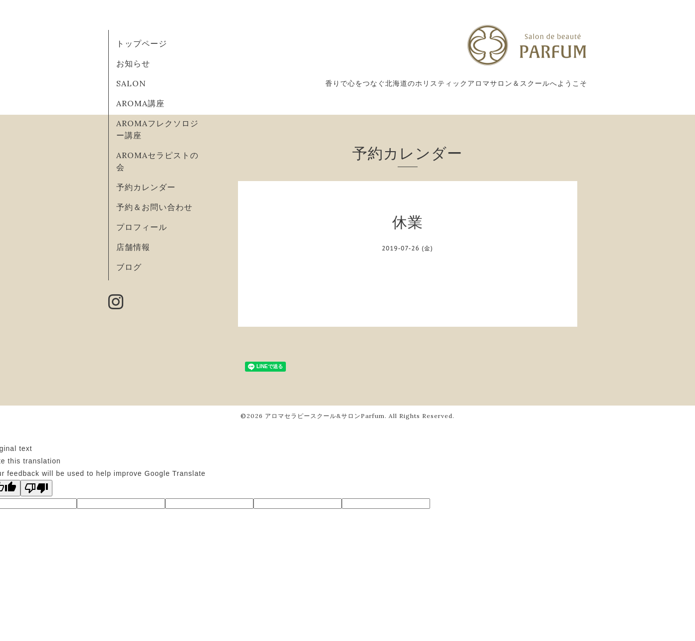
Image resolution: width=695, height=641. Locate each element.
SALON (131, 83)
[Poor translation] (36, 488)
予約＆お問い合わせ (154, 207)
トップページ (141, 43)
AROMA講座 (140, 103)
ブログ (129, 267)
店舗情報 (133, 247)
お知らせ (133, 63)
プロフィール (141, 227)
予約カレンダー (146, 187)
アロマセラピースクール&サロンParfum (325, 416)
